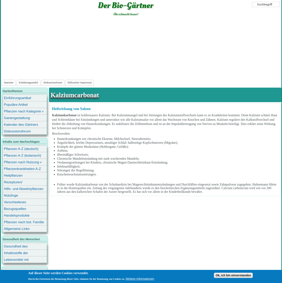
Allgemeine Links (17, 229)
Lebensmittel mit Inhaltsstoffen (16, 260)
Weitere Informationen (140, 278)
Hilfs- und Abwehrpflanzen (23, 189)
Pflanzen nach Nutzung (21, 162)
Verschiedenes (15, 202)
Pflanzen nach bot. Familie (24, 222)
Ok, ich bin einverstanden (233, 275)
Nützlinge (11, 195)
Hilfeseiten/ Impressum (80, 82)
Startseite (9, 82)
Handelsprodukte (17, 215)
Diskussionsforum (53, 82)
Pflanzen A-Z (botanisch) (22, 155)
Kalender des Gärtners (21, 125)
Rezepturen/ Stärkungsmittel (15, 182)
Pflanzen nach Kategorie (22, 111)
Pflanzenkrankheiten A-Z (22, 169)
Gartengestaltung (17, 118)
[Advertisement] (141, 48)
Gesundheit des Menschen (16, 246)
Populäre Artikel (16, 105)
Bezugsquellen (15, 209)
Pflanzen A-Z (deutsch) (21, 149)
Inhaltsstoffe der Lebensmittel (16, 253)
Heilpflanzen (13, 175)
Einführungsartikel (28, 82)
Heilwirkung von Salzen (71, 109)
